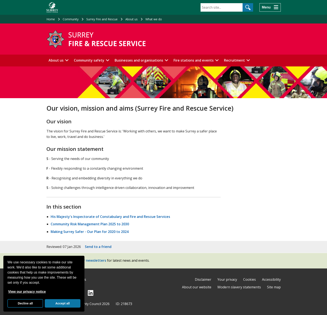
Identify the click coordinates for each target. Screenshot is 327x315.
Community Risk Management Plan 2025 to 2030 (90, 224)
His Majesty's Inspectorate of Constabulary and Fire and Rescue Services (110, 216)
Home (50, 19)
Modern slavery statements (239, 287)
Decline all (25, 303)
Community (71, 19)
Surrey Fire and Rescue (102, 19)
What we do (153, 19)
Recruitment (234, 60)
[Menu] (270, 7)
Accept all (62, 303)
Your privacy (227, 279)
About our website (196, 287)
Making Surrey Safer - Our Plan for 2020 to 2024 (90, 231)
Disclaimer (203, 279)
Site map (274, 287)
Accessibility (271, 279)
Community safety (89, 60)
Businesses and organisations (139, 60)
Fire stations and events (194, 60)
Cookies (249, 279)
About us (131, 19)
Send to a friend (98, 246)
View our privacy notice (27, 291)
